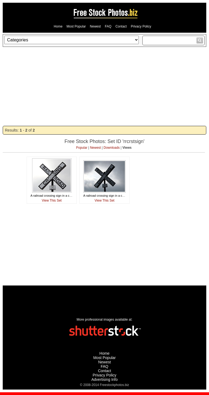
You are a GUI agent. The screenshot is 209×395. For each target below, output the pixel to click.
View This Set (52, 200)
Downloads (112, 148)
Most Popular (76, 26)
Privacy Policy (141, 26)
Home (58, 26)
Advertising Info (104, 379)
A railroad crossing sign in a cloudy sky (56, 195)
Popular (81, 148)
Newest (95, 26)
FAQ (108, 26)
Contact (121, 26)
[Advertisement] (104, 86)
